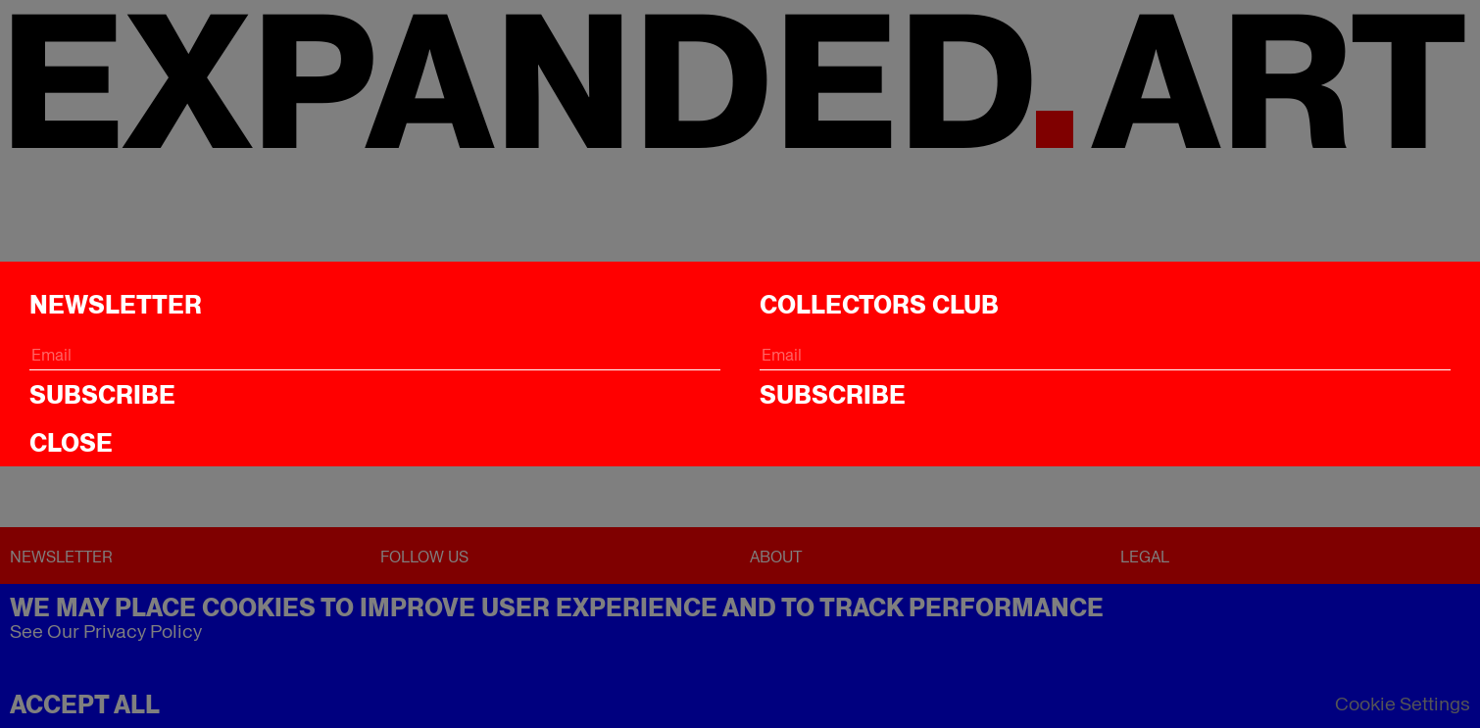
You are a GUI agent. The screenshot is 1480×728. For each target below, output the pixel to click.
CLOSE (71, 443)
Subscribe (102, 395)
